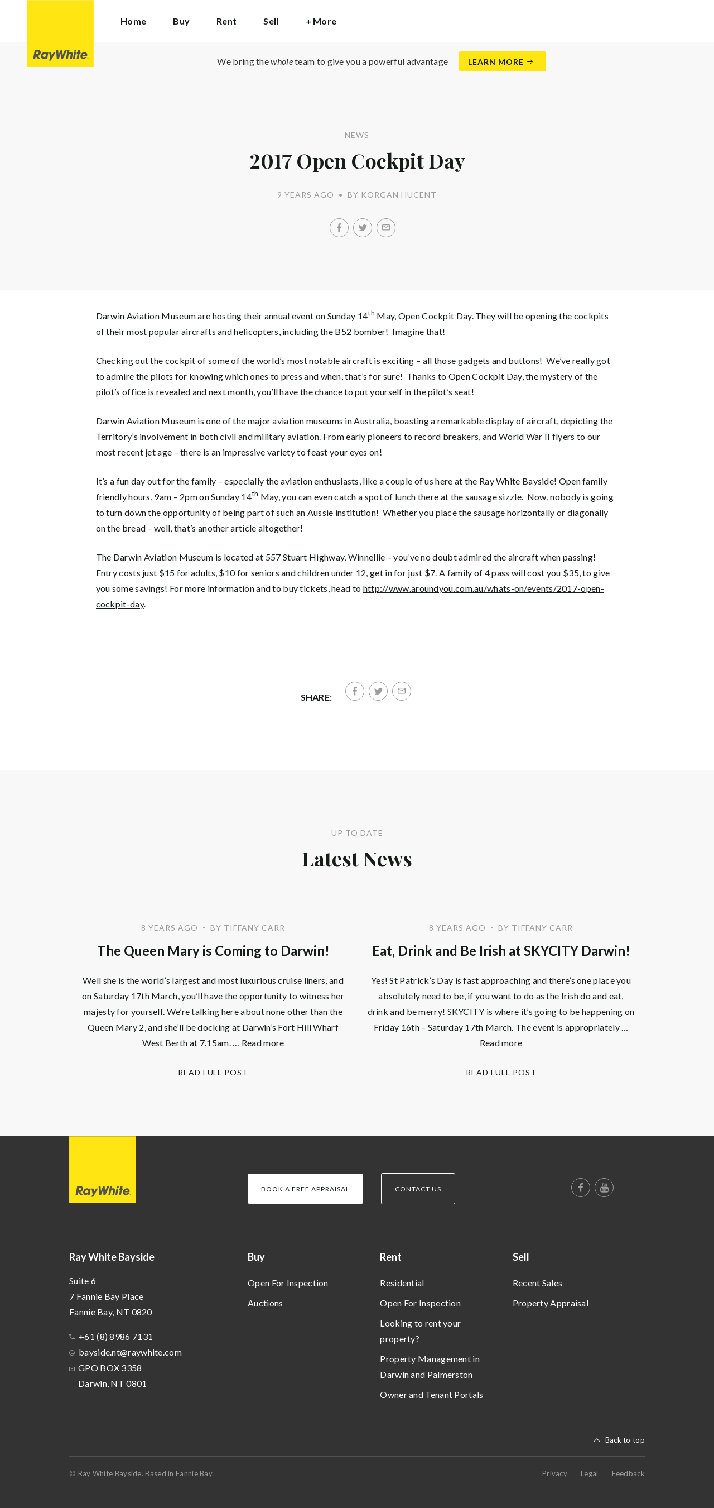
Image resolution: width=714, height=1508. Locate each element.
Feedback (628, 1473)
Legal (590, 1473)
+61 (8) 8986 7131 (116, 1336)
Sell (521, 1257)
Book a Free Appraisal (305, 1189)
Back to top (625, 1439)
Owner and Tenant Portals (431, 1394)
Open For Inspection (288, 1282)
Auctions (265, 1303)
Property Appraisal (550, 1303)
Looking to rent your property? (420, 1331)
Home (133, 21)
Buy (256, 1257)
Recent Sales (538, 1282)
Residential (402, 1282)
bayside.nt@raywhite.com (130, 1352)
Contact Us (418, 1189)
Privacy (554, 1473)
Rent (391, 1257)
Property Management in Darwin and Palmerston (430, 1366)
